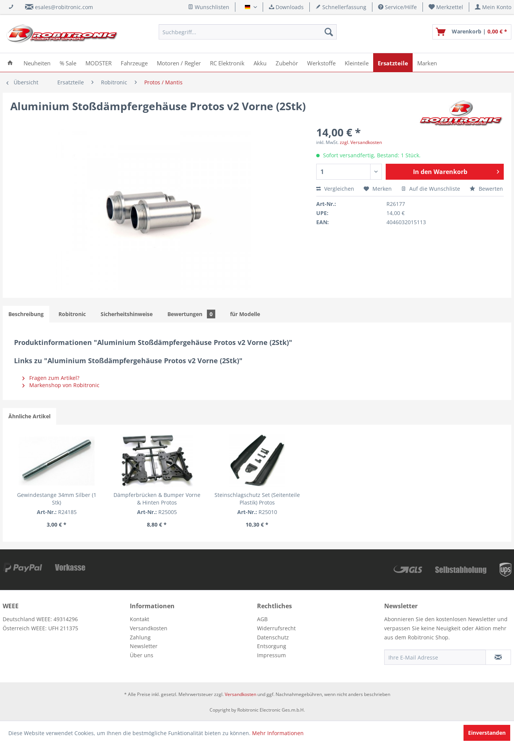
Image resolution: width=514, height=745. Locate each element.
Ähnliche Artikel (29, 416)
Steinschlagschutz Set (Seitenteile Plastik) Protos (257, 498)
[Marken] (427, 62)
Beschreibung (26, 314)
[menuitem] (446, 7)
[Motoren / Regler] (178, 62)
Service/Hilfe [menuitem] (397, 7)
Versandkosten (148, 628)
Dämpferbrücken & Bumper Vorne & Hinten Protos (157, 498)
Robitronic (72, 314)
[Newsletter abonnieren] (498, 657)
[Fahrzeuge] (134, 62)
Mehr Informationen (278, 733)
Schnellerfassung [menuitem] (340, 7)
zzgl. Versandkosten (361, 142)
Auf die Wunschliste (430, 188)
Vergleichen (335, 188)
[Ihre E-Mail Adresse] (435, 657)
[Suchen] (329, 32)
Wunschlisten (208, 7)
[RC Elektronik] (227, 62)
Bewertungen (191, 314)
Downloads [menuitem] (286, 7)
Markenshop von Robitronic (60, 385)
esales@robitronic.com (64, 7)
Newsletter (144, 646)
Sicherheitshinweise (127, 314)
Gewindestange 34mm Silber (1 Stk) (56, 498)
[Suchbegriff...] (248, 32)
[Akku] (260, 62)
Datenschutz (273, 637)
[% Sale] (68, 62)
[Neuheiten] (37, 62)
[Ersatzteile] (393, 62)
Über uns (141, 655)
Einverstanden (487, 732)
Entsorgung (271, 646)
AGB (262, 619)
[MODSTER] (98, 62)
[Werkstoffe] (321, 62)
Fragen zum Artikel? (50, 377)
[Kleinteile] (356, 62)
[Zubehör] (287, 62)
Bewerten (486, 188)
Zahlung (140, 637)
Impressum (271, 655)
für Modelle (245, 314)
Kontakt (139, 619)
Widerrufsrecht (276, 628)
